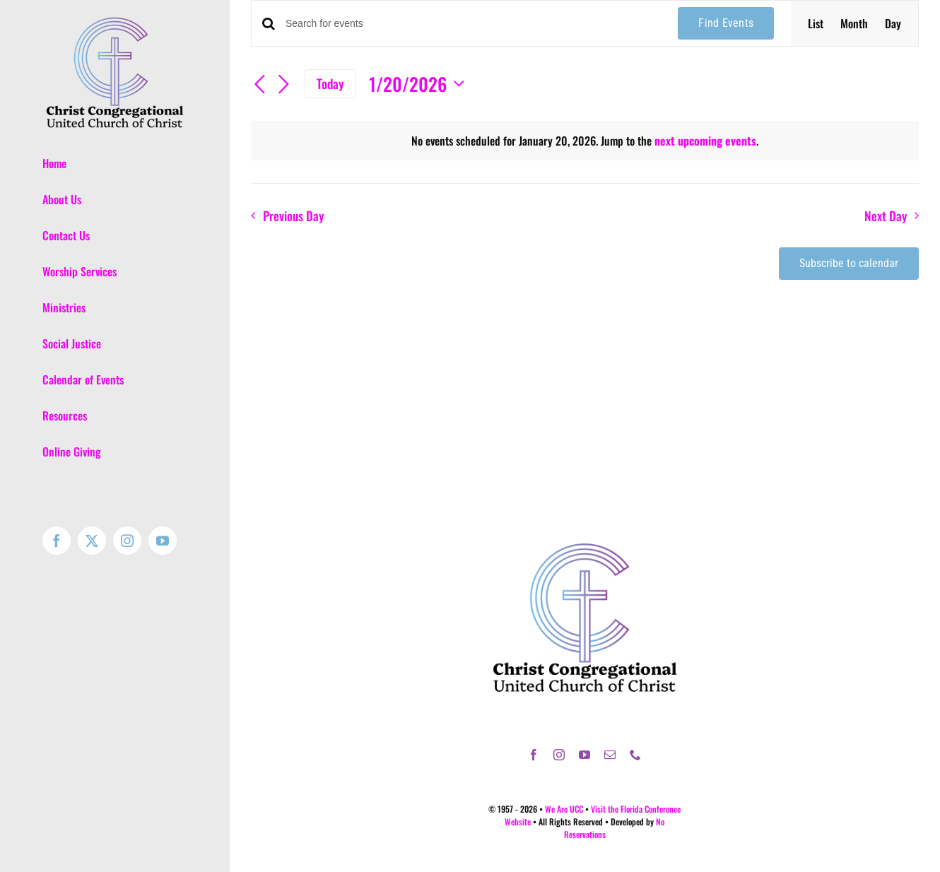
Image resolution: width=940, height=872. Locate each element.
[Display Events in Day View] (893, 23)
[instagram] (559, 754)
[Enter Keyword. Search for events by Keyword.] (473, 23)
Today (330, 83)
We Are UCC (564, 809)
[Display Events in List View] (815, 23)
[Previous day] (259, 85)
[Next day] (283, 85)
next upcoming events (705, 140)
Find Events (725, 23)
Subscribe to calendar (848, 263)
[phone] (635, 754)
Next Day (885, 215)
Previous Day (293, 215)
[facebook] (533, 754)
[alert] (585, 140)
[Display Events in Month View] (854, 23)
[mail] (610, 754)
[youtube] (584, 754)
